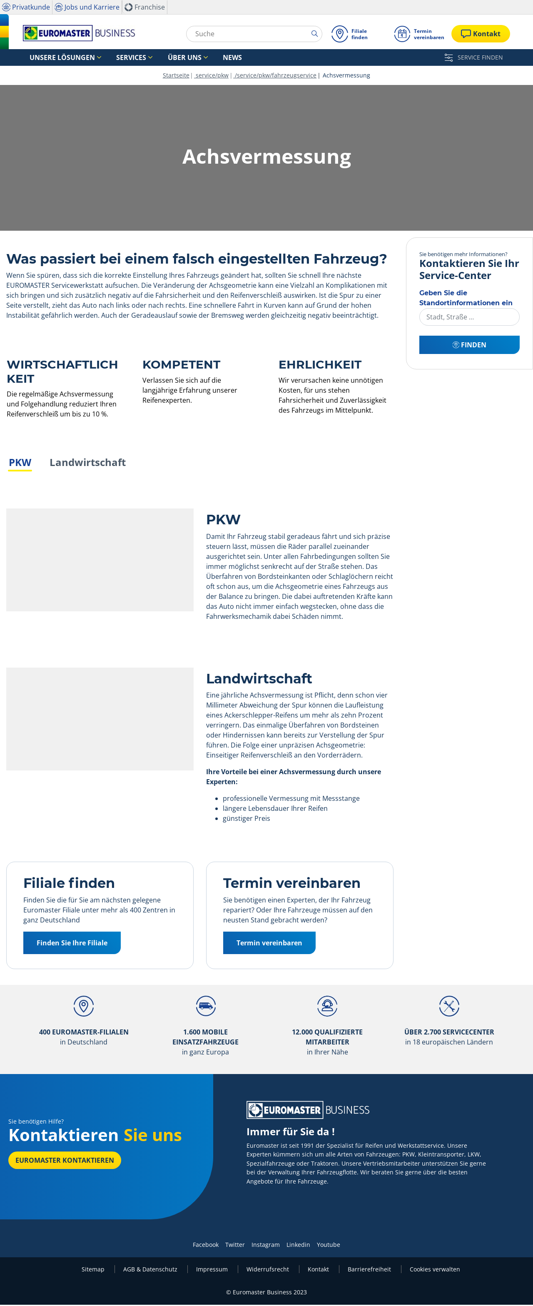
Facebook (206, 1246)
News (193, 58)
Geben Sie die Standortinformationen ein (466, 299)
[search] (315, 33)
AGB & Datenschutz (151, 1270)
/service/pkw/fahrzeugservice (274, 76)
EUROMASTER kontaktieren (64, 1161)
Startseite (176, 76)
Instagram (266, 1246)
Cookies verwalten (435, 1270)
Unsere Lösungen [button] (54, 58)
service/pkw (211, 76)
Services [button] (112, 58)
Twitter (235, 1246)
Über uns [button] (155, 58)
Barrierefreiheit (370, 1270)
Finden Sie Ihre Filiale (72, 944)
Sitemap (94, 1270)
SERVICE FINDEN (474, 57)
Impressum (212, 1270)
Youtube (328, 1246)
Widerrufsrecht (269, 1270)
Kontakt (319, 1270)
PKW (20, 463)
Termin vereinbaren (269, 944)
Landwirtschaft (88, 463)
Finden (469, 346)
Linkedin (298, 1246)
